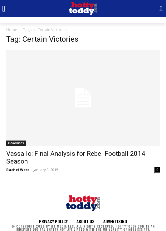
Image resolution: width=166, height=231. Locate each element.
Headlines (16, 143)
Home (11, 29)
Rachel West (17, 169)
